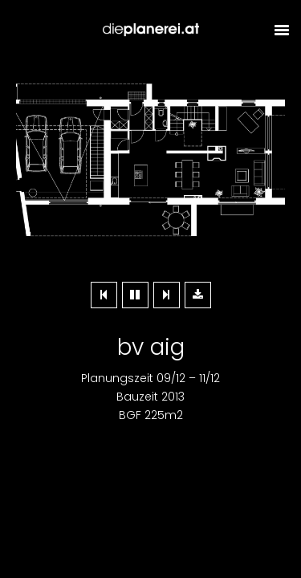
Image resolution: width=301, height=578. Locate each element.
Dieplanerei (151, 30)
